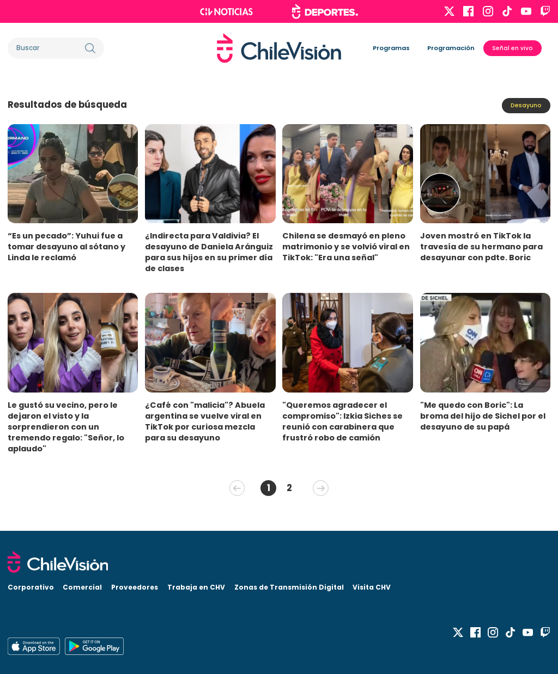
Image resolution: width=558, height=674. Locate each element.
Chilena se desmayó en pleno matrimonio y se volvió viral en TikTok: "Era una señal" (346, 246)
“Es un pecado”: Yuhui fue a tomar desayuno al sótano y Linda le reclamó (66, 246)
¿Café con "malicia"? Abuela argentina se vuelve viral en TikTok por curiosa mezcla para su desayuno (205, 421)
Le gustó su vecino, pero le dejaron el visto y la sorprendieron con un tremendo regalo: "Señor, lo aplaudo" (66, 427)
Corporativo (31, 587)
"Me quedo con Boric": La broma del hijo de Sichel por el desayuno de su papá (482, 416)
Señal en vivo (512, 48)
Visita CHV (372, 587)
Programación (451, 48)
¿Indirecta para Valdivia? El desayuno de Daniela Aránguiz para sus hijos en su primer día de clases (209, 252)
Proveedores (134, 587)
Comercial (82, 587)
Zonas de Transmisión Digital (289, 587)
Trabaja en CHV (196, 587)
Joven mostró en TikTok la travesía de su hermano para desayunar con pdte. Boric (481, 246)
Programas (391, 48)
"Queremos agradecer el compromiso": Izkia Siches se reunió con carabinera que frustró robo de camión (342, 421)
